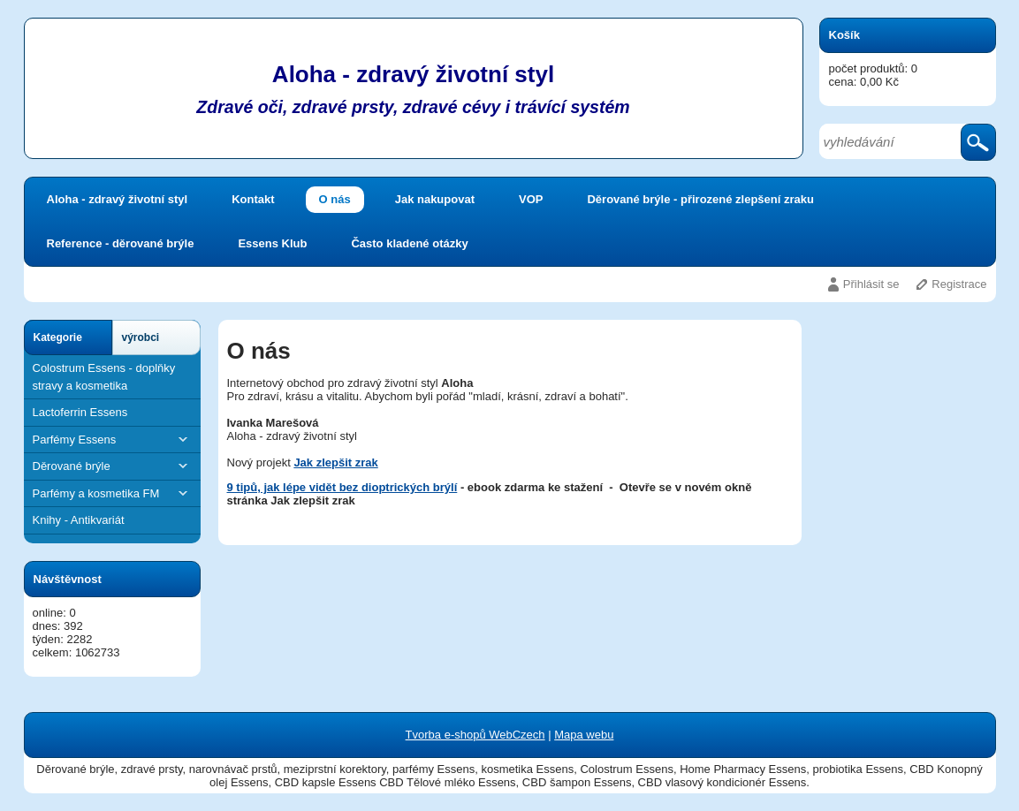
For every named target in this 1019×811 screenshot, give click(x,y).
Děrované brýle (112, 466)
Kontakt (253, 199)
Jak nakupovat (435, 199)
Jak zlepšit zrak (335, 462)
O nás (335, 199)
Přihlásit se (871, 284)
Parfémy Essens (112, 439)
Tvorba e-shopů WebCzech (475, 734)
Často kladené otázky (409, 243)
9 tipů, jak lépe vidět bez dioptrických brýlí (342, 487)
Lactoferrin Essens (80, 412)
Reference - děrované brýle (120, 243)
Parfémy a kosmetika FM (112, 493)
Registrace (959, 284)
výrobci (141, 337)
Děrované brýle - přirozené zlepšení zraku (700, 199)
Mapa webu (583, 734)
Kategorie (58, 337)
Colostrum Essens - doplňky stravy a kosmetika (104, 376)
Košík (844, 35)
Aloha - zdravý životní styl (117, 199)
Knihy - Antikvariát (79, 520)
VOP (531, 199)
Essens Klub (272, 243)
